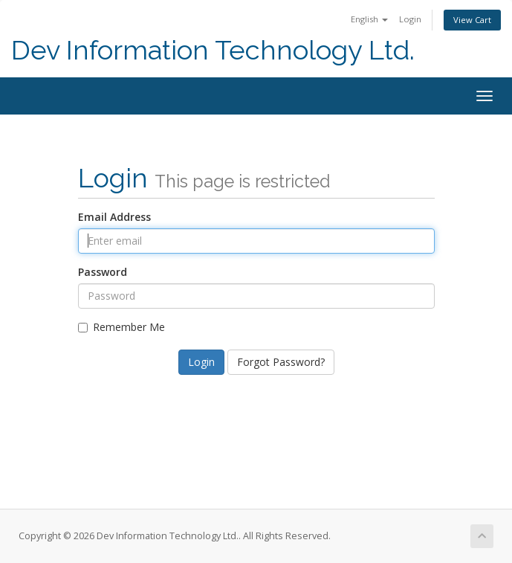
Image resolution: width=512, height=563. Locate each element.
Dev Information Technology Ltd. (213, 50)
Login (410, 19)
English (369, 19)
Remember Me (121, 327)
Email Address (114, 217)
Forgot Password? (281, 362)
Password (102, 272)
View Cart (472, 19)
